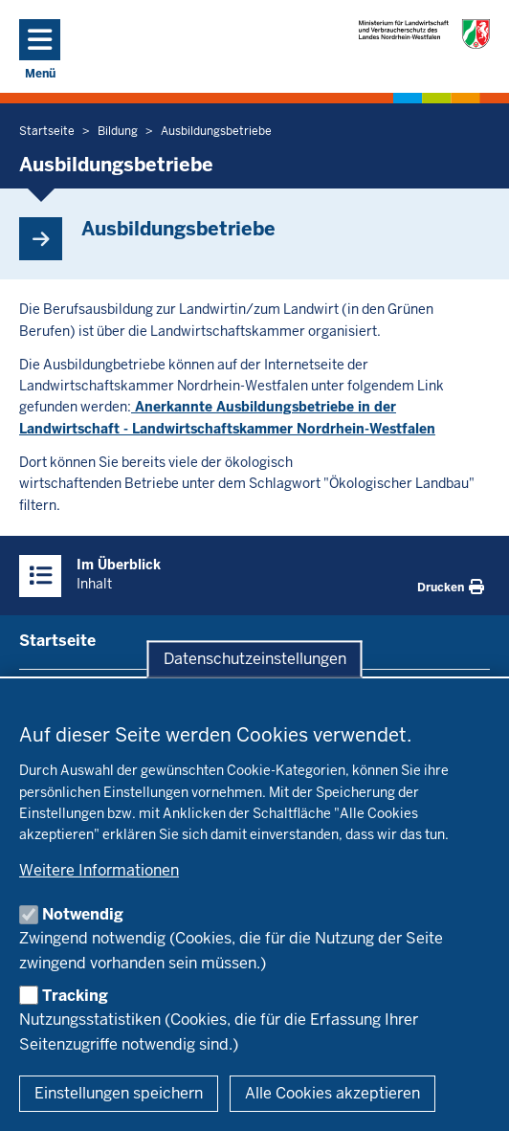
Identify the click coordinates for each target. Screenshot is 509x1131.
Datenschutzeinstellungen (255, 659)
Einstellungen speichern (118, 1093)
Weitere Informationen (99, 870)
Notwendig (82, 914)
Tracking (75, 996)
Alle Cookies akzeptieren (332, 1093)
